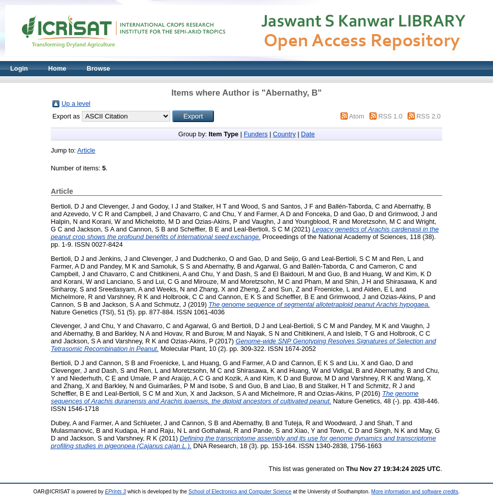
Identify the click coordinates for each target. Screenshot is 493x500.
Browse (98, 68)
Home (57, 68)
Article (86, 150)
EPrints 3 (115, 491)
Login (19, 68)
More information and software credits (414, 491)
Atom (356, 116)
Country (284, 134)
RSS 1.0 (390, 116)
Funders (256, 134)
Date (308, 134)
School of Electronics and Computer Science (240, 491)
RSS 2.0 (428, 116)
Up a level (75, 103)
